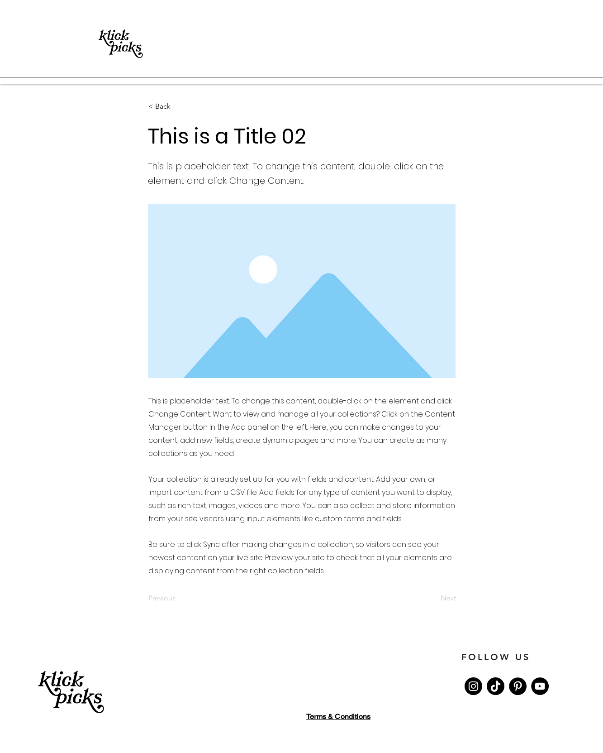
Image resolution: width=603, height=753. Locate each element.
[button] (178, 106)
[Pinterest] (518, 686)
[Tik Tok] (495, 686)
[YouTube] (540, 686)
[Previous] (178, 599)
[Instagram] (473, 686)
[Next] (433, 599)
